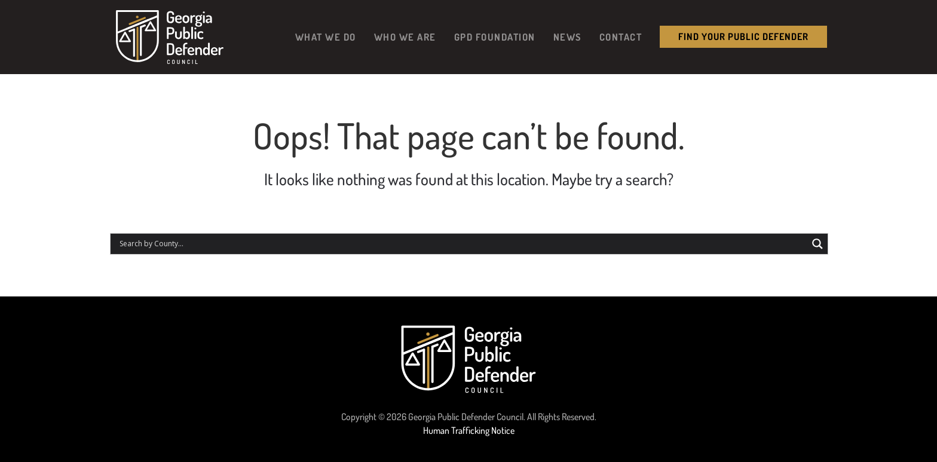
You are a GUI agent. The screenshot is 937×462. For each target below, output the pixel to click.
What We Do (325, 36)
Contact (620, 36)
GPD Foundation (494, 36)
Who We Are (405, 36)
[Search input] (462, 244)
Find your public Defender (743, 36)
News (567, 36)
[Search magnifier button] (817, 244)
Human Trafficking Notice (469, 430)
